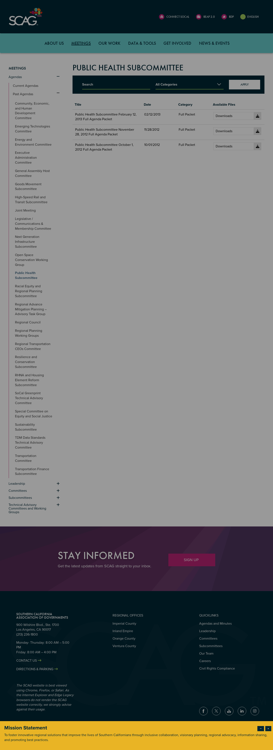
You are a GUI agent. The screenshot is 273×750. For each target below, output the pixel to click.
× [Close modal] (268, 728)
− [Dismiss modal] (261, 728)
